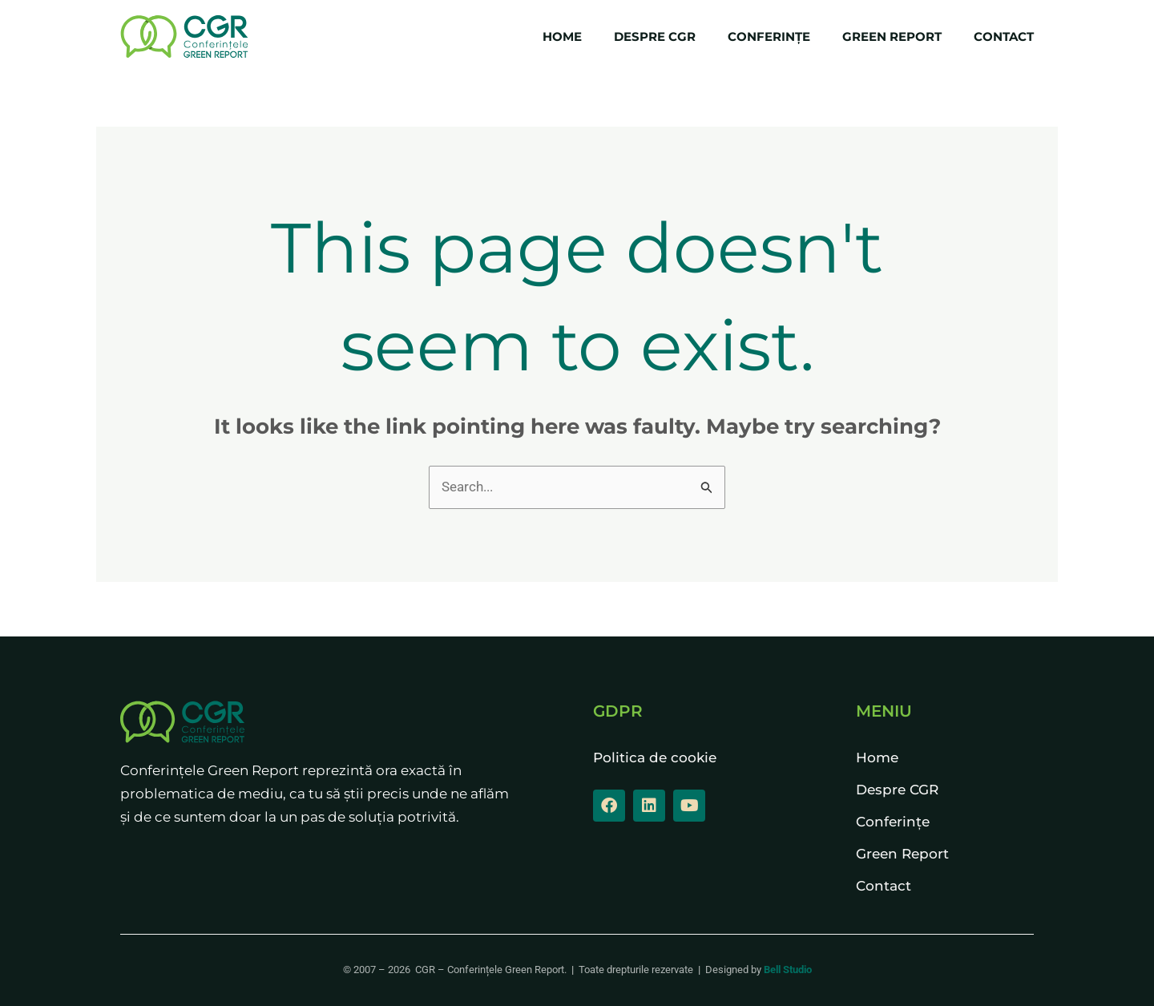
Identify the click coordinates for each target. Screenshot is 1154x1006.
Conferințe (769, 36)
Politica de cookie (654, 757)
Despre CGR (655, 36)
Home (562, 36)
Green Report (892, 36)
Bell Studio (788, 970)
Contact (1004, 36)
